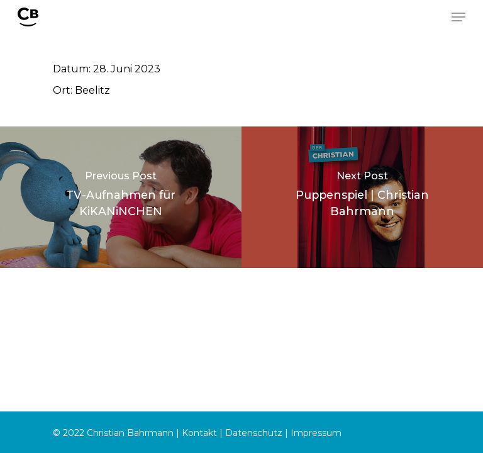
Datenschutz (253, 433)
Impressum (316, 433)
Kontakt (199, 433)
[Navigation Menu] (458, 17)
